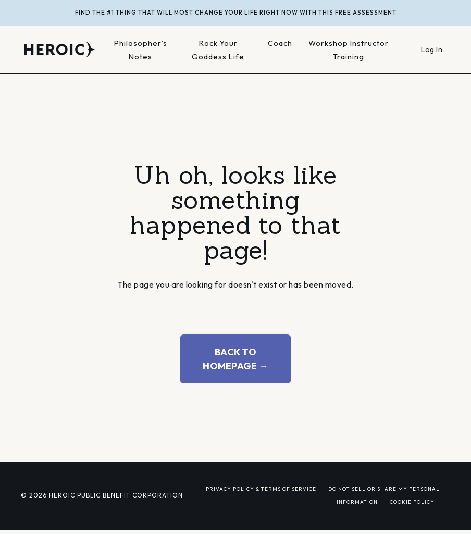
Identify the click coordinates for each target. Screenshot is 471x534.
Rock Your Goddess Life (218, 49)
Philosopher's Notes (140, 49)
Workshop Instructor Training (348, 49)
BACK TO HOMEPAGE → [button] (235, 359)
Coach (280, 43)
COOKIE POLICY (412, 502)
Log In (431, 49)
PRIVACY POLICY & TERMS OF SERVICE (261, 489)
